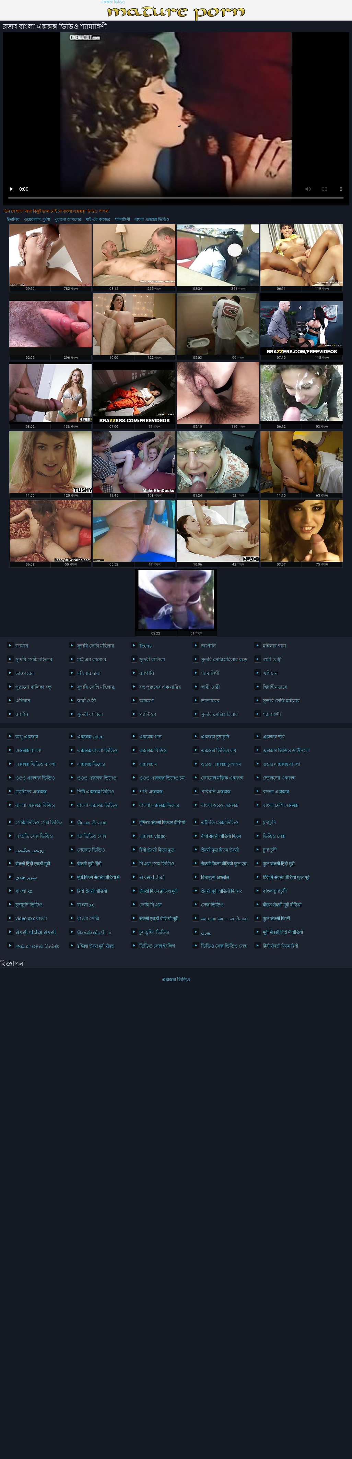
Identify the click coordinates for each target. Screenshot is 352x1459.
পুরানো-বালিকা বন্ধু (33, 687)
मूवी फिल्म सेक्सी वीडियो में (98, 877)
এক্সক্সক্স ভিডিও (113, 2)
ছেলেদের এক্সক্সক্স (279, 778)
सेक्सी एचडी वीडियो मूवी (158, 918)
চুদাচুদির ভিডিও (154, 932)
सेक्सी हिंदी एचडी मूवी (32, 863)
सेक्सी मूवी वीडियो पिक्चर (221, 891)
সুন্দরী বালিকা (152, 659)
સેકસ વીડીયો (152, 877)
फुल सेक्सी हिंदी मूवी (279, 863)
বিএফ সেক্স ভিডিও (156, 863)
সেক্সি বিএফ (150, 905)
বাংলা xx (23, 891)
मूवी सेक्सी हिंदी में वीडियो (283, 932)
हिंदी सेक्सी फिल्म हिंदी (280, 946)
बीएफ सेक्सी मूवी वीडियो (282, 905)
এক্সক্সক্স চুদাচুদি (215, 736)
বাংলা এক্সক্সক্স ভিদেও (159, 805)
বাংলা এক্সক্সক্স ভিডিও (151, 219)
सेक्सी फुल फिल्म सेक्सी (220, 850)
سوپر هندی (26, 877)
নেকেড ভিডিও (91, 850)
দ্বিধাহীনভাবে (275, 687)
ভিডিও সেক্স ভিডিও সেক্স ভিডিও (222, 946)
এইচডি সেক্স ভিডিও (219, 822)
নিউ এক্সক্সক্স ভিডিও (95, 791)
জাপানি (208, 646)
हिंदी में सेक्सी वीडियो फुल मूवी (284, 877)
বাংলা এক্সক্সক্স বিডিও (35, 805)
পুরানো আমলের (68, 219)
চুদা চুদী (270, 850)
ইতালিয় (13, 219)
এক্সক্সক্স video (90, 736)
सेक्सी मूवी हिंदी (89, 863)
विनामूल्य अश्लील (215, 877)
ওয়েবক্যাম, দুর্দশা (37, 219)
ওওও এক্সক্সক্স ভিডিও (35, 778)
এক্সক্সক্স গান (150, 736)
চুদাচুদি (269, 822)
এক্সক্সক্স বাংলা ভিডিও (97, 750)
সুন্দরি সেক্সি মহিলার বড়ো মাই (222, 659)
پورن (206, 932)
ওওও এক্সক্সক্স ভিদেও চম (160, 778)
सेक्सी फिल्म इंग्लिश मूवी (158, 891)
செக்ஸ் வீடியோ (94, 932)
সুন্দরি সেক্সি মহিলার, (96, 687)
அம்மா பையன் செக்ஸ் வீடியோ (222, 918)
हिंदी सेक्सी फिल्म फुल (156, 850)
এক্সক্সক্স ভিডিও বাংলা (35, 764)
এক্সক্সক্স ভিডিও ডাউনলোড (284, 750)
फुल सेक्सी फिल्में (276, 918)
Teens (145, 646)
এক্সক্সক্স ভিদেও (91, 764)
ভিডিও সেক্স (274, 836)
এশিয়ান (270, 673)
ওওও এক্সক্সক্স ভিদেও (96, 778)
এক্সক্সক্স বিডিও (153, 750)
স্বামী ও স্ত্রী (272, 659)
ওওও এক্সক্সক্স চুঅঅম (221, 764)
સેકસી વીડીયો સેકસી (35, 932)
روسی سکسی (30, 850)
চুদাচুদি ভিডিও (29, 905)
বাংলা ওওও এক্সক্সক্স (219, 805)
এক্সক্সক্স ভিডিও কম (218, 750)
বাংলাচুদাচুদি (275, 891)
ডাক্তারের (24, 673)
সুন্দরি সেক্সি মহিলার (95, 646)
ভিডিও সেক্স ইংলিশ (157, 946)
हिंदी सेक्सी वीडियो (92, 891)
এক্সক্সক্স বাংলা (28, 750)
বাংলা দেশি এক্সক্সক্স (280, 805)
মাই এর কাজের (98, 219)
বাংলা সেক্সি (88, 918)
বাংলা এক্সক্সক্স (276, 791)
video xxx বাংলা (31, 918)
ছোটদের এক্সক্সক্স (31, 791)
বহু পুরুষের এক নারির (160, 687)
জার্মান (21, 646)
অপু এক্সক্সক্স (26, 736)
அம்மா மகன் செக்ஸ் (36, 946)
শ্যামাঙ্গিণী (122, 219)
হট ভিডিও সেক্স (91, 836)
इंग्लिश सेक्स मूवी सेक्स (95, 946)
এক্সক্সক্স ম (148, 764)
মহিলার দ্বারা (274, 646)
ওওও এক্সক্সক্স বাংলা (281, 764)
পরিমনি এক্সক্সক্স (216, 791)
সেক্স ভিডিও (212, 905)
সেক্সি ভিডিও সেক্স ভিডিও (36, 822)
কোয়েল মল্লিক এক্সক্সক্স (222, 778)
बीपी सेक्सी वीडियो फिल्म (221, 836)
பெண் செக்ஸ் (91, 822)
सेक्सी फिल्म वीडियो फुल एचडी (222, 863)
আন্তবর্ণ (146, 700)
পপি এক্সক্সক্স (151, 791)
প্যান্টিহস (147, 714)
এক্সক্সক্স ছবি (274, 736)
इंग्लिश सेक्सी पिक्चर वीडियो (160, 822)
